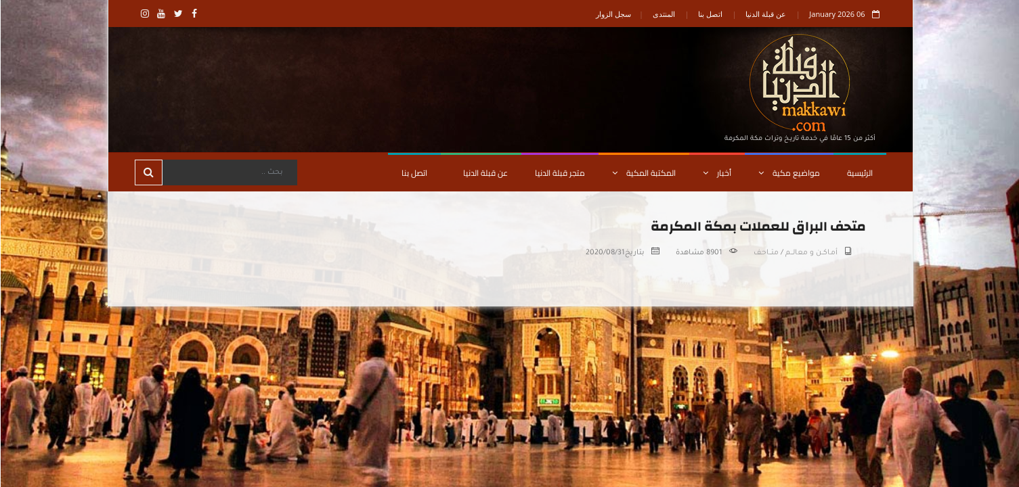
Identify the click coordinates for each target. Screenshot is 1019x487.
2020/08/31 (604, 253)
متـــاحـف (765, 253)
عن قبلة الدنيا (765, 14)
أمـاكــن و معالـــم (811, 253)
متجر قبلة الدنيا (559, 173)
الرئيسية (859, 173)
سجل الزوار (612, 14)
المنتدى (663, 14)
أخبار (716, 173)
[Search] (229, 172)
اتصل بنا (709, 14)
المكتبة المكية (643, 173)
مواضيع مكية (788, 173)
